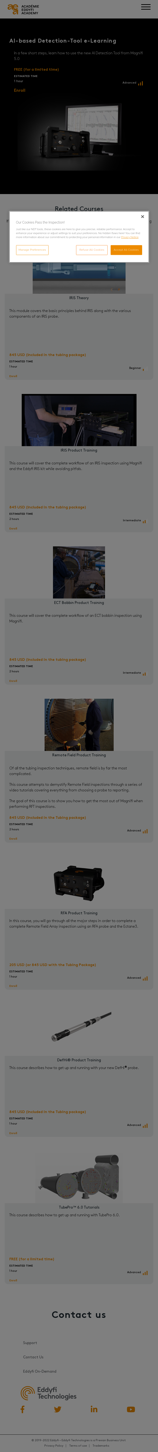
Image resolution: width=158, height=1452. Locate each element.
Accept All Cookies (126, 249)
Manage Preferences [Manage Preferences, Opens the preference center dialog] (32, 249)
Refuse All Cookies (91, 249)
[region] (79, 237)
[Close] (142, 217)
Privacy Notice (129, 237)
